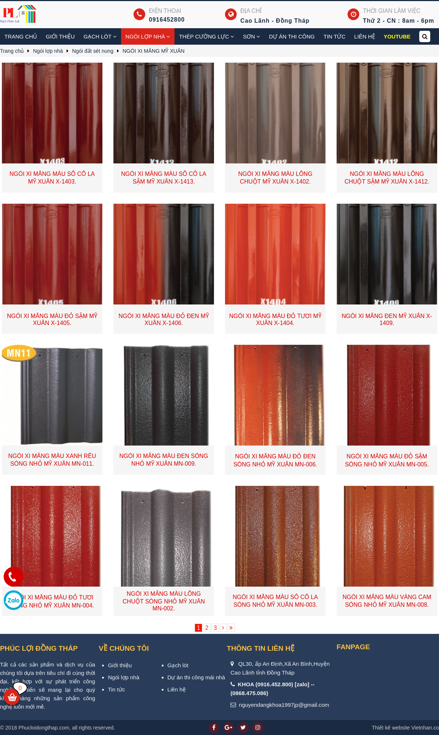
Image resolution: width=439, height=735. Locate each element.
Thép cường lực (206, 36)
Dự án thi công (292, 36)
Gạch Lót (100, 36)
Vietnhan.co (405, 728)
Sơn (251, 36)
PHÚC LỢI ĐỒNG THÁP (39, 648)
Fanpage (353, 647)
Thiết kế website (391, 728)
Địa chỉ (251, 11)
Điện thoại (165, 11)
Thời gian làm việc (391, 11)
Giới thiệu (60, 36)
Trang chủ (20, 36)
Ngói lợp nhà (147, 36)
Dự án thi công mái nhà (196, 677)
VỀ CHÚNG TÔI (124, 648)
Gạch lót (178, 665)
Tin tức (334, 36)
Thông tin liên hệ (260, 648)
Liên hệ (364, 36)
